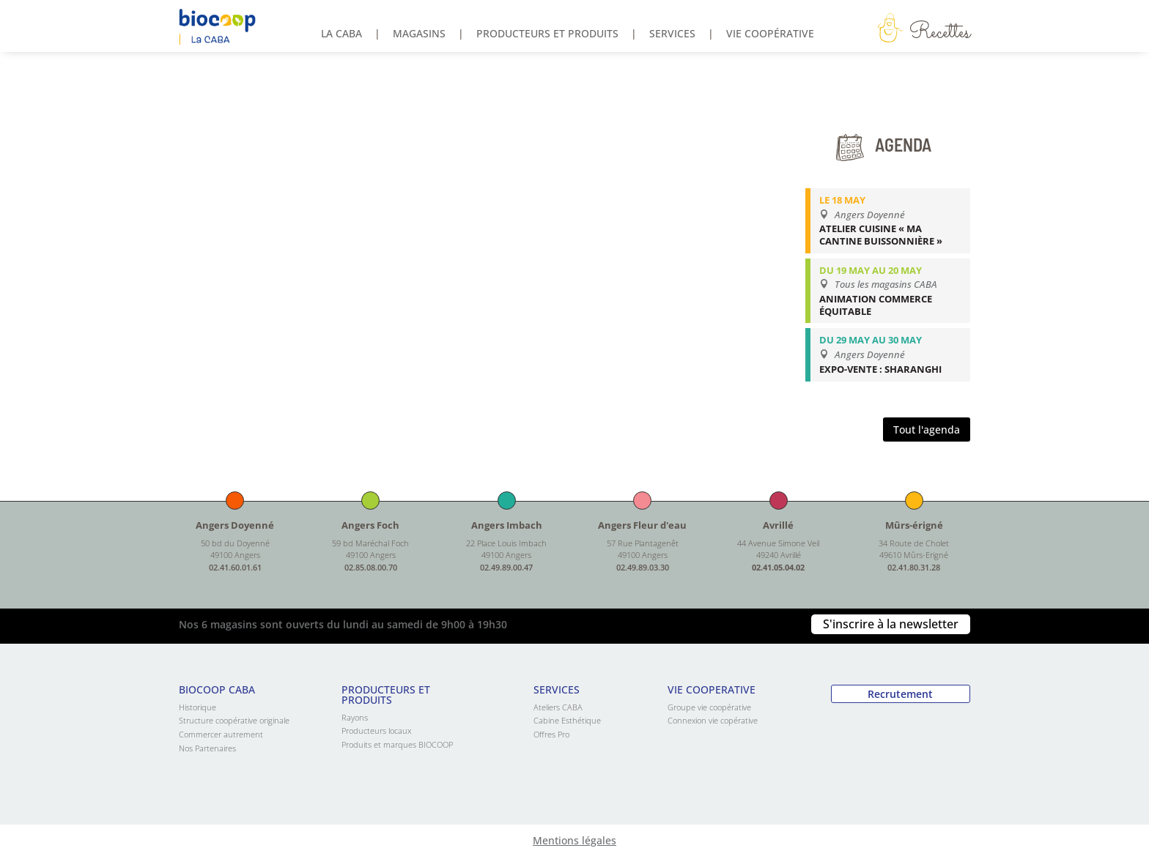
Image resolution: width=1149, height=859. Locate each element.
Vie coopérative (770, 34)
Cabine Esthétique (567, 720)
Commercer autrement (221, 734)
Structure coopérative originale (234, 720)
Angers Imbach (506, 525)
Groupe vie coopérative (709, 707)
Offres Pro (551, 734)
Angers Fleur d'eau (642, 525)
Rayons (354, 717)
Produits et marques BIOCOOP (397, 744)
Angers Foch (370, 525)
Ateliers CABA (558, 707)
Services (672, 34)
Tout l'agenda (926, 429)
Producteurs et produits (547, 34)
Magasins (419, 34)
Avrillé (778, 525)
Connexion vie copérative (713, 720)
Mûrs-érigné (914, 525)
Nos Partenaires (207, 748)
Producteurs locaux (376, 730)
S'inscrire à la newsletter (890, 624)
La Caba (341, 34)
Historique (197, 707)
